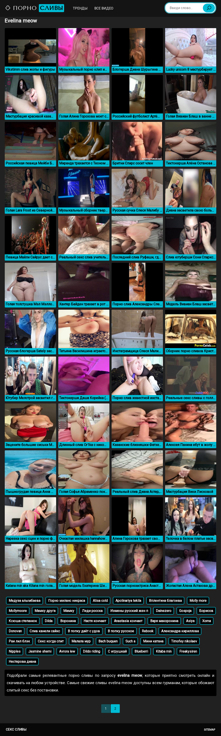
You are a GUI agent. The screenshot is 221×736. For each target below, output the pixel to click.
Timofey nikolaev (184, 641)
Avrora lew (67, 651)
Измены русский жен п (129, 611)
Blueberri (141, 651)
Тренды (80, 8)
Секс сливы (16, 729)
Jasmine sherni (39, 651)
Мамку (68, 611)
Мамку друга (45, 611)
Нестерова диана (22, 662)
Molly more (198, 601)
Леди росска (92, 611)
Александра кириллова (180, 631)
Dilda (48, 621)
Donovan (15, 631)
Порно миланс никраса (66, 601)
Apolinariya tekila (128, 601)
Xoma (206, 621)
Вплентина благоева (165, 601)
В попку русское (121, 631)
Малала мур (81, 641)
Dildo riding (91, 651)
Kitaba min (164, 651)
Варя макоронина (164, 621)
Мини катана (153, 641)
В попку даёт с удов (84, 631)
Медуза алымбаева (24, 601)
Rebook (147, 631)
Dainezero (163, 611)
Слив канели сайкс (45, 631)
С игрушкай (117, 651)
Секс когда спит (51, 641)
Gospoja (185, 611)
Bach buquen (108, 641)
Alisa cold (100, 601)
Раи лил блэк (19, 641)
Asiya (190, 621)
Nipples (15, 651)
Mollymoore (18, 611)
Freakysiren (188, 651)
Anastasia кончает (128, 621)
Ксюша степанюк (23, 621)
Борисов (206, 611)
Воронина (68, 621)
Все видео (103, 8)
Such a (130, 641)
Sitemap (209, 729)
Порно (34, 8)
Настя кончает (95, 621)
